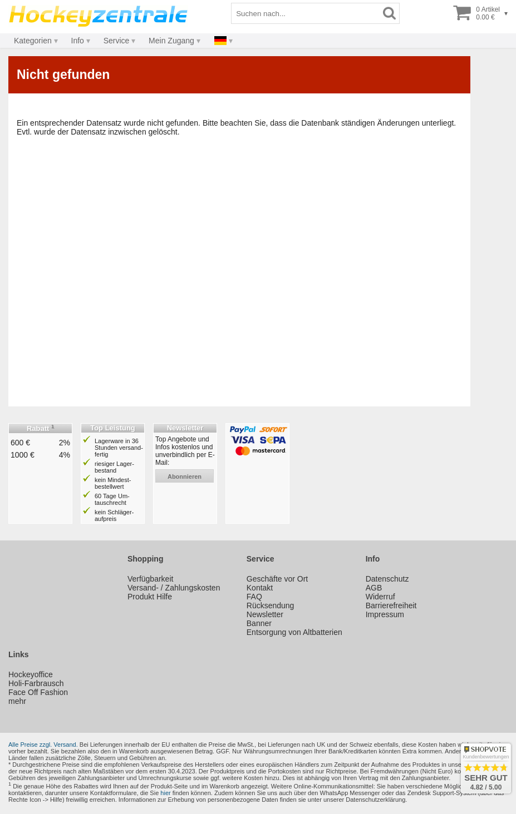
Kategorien (33, 40)
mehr (17, 701)
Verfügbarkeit (150, 578)
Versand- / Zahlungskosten (173, 587)
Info (77, 40)
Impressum (385, 614)
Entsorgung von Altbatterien (294, 632)
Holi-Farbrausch (36, 683)
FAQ (254, 596)
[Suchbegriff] (306, 13)
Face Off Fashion (38, 692)
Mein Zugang (171, 40)
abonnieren (185, 476)
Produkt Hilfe (149, 596)
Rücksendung (270, 605)
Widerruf (380, 596)
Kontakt (260, 587)
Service (117, 40)
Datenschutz (387, 578)
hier (165, 793)
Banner (259, 623)
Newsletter (265, 614)
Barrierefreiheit (391, 605)
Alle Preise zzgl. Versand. (43, 744)
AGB (374, 587)
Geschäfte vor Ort (277, 578)
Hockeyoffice (30, 674)
